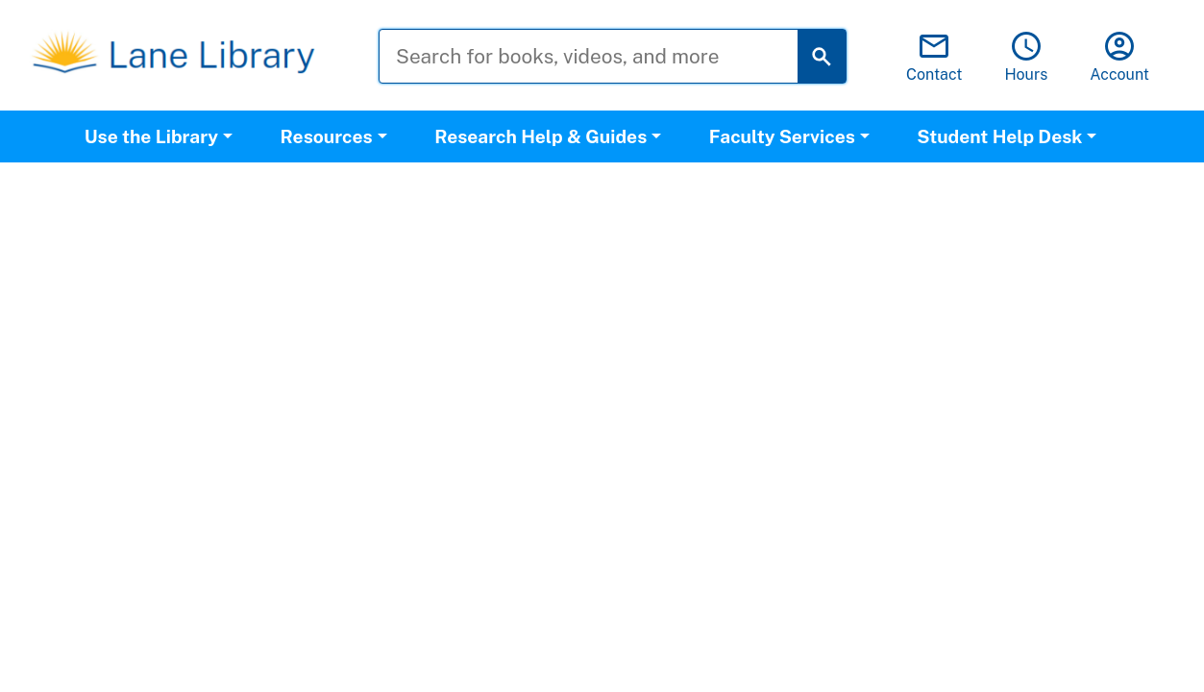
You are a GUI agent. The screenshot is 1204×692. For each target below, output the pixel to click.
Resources (327, 136)
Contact (934, 56)
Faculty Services (782, 136)
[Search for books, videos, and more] (603, 56)
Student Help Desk (999, 136)
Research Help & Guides (540, 136)
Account (1119, 56)
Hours (1025, 56)
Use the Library (151, 136)
